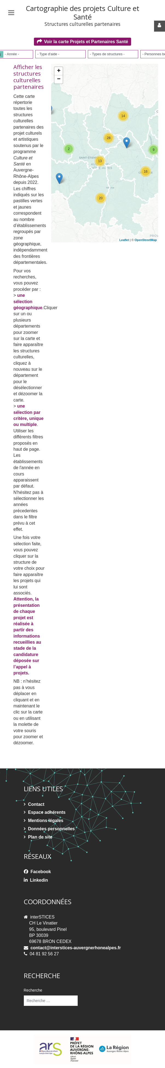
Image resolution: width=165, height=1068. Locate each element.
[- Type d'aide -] (50, 54)
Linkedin (39, 880)
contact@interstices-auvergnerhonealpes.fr (75, 947)
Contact (36, 804)
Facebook (40, 871)
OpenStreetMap (146, 240)
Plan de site (40, 837)
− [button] (58, 79)
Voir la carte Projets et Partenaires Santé (86, 41)
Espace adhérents (47, 812)
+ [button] (58, 71)
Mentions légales (45, 820)
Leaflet (124, 240)
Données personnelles (51, 828)
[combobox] (60, 54)
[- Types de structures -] (108, 54)
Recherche (33, 990)
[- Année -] (13, 54)
